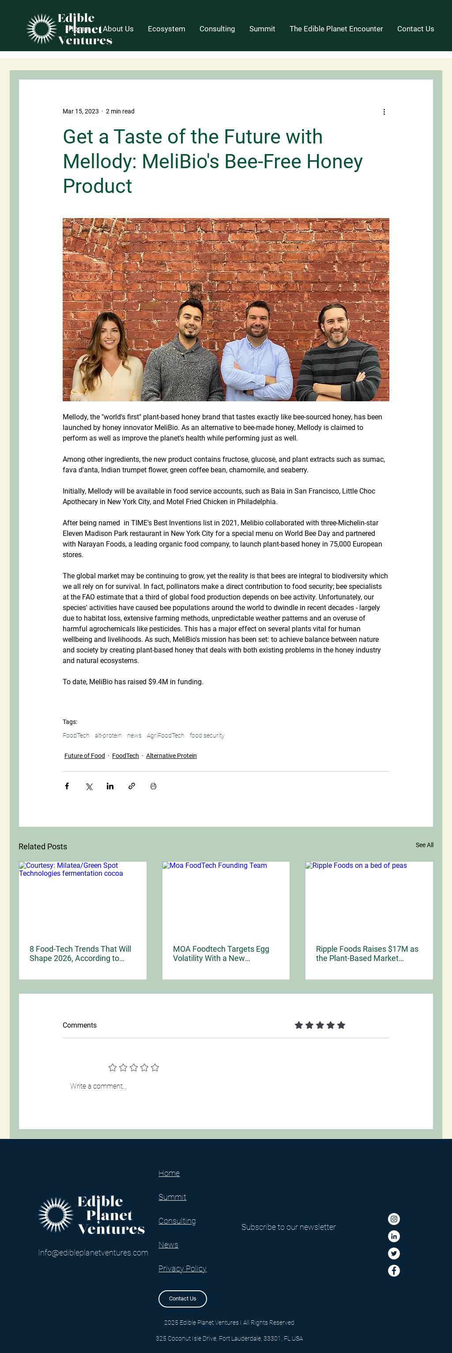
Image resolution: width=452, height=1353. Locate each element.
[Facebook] (394, 1271)
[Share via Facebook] (67, 786)
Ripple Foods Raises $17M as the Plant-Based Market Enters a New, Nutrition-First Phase (367, 953)
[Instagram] (394, 1219)
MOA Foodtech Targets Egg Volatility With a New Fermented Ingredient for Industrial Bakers (221, 953)
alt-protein (108, 735)
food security (207, 735)
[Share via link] (132, 786)
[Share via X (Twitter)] (88, 786)
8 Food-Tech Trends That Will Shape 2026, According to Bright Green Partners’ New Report (80, 953)
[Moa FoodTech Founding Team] (226, 897)
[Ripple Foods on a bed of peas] (369, 897)
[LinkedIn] (394, 1236)
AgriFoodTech (166, 735)
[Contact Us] (182, 1299)
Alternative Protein (171, 755)
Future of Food (84, 755)
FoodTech (76, 735)
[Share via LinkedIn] (110, 786)
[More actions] (384, 111)
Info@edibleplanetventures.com (93, 1252)
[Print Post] (153, 786)
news (134, 735)
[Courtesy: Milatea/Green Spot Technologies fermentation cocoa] (83, 897)
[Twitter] (394, 1253)
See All (424, 844)
